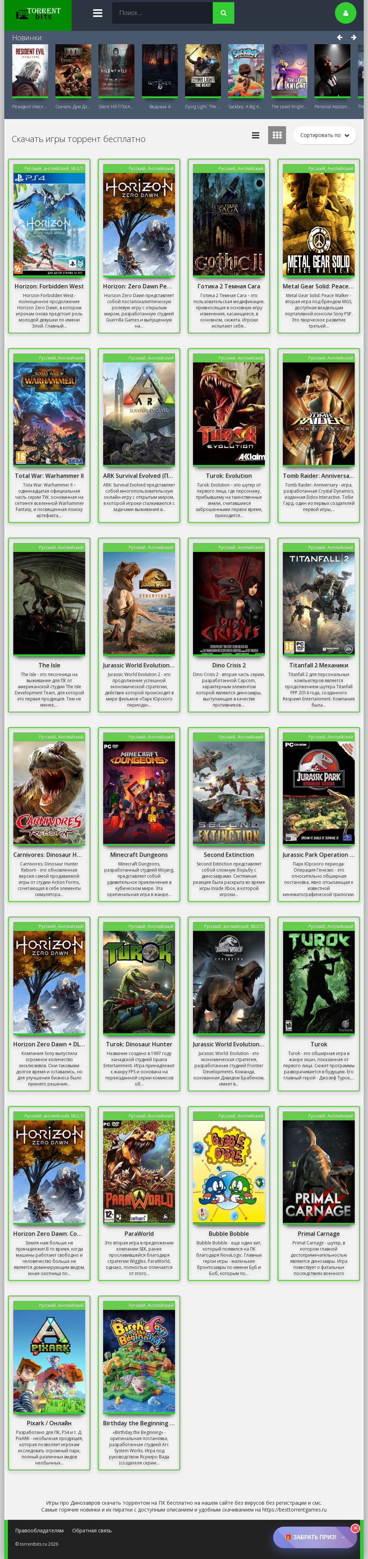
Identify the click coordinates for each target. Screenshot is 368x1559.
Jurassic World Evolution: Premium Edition (229, 1044)
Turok (318, 1044)
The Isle (49, 665)
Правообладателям (39, 1530)
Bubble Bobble (229, 1233)
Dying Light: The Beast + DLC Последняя (203, 107)
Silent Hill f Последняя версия (116, 107)
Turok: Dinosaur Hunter (139, 1044)
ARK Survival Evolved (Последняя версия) (139, 475)
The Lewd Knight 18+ (289, 107)
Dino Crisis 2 (229, 665)
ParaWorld (139, 1233)
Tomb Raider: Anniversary (319, 475)
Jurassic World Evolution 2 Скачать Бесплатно (139, 665)
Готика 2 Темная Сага (229, 286)
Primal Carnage (319, 1233)
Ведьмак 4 (160, 107)
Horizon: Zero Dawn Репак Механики (139, 286)
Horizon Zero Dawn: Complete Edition (49, 1233)
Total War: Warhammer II (49, 475)
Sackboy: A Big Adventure (246, 107)
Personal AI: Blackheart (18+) (332, 107)
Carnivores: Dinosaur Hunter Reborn (49, 854)
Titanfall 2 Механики (318, 665)
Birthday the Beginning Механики (139, 1423)
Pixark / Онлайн (49, 1423)
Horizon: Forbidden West (49, 286)
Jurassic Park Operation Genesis (319, 854)
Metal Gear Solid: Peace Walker (319, 286)
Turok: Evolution (229, 475)
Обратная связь (92, 1530)
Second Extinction (229, 854)
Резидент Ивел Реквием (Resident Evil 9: (30, 107)
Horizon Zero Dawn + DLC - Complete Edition (49, 1044)
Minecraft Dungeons (139, 854)
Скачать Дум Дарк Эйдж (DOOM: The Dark (73, 107)
